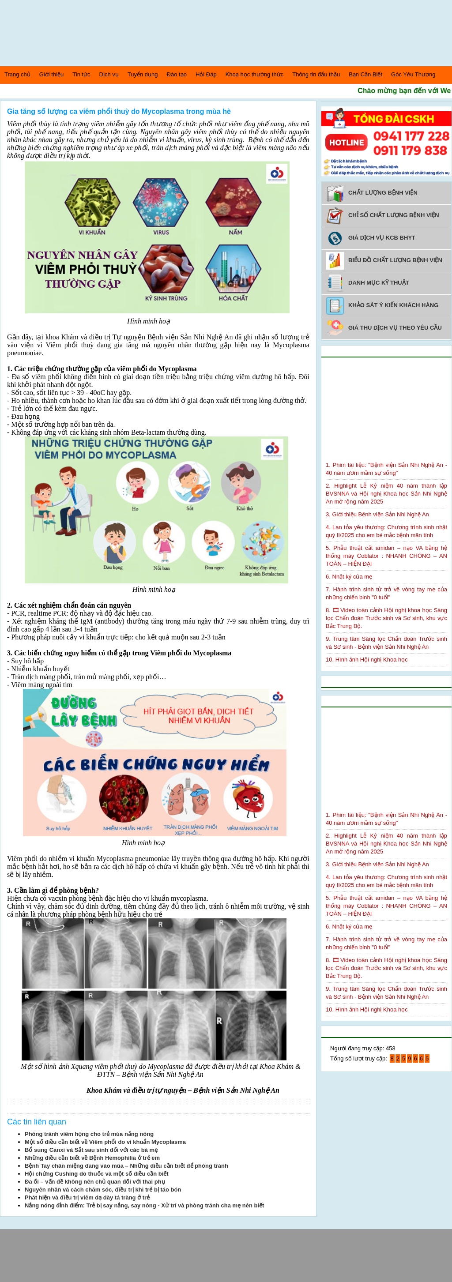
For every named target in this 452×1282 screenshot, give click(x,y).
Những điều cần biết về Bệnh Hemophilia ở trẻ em (92, 1157)
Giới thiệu (51, 74)
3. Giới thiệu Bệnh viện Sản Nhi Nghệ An (377, 514)
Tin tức (81, 74)
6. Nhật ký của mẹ (349, 576)
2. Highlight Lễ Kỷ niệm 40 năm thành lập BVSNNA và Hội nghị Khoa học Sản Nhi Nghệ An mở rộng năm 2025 (386, 493)
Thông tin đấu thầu (316, 74)
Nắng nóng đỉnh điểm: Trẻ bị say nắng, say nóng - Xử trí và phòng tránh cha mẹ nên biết (144, 1205)
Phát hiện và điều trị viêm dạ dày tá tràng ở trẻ (87, 1197)
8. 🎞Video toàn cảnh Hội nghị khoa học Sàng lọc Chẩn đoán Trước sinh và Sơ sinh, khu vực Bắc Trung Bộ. (386, 618)
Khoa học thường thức (255, 74)
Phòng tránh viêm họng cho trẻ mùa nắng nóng (89, 1134)
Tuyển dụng (143, 74)
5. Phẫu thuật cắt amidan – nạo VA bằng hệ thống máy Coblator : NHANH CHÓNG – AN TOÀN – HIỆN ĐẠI (386, 556)
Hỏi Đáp (206, 74)
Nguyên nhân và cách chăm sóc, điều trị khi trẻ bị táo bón (103, 1189)
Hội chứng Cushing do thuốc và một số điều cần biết (97, 1173)
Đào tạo (177, 74)
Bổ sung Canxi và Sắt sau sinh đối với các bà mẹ (91, 1150)
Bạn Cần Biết (365, 74)
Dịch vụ (109, 74)
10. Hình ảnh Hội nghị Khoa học (367, 659)
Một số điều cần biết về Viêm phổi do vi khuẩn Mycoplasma (105, 1142)
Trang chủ (17, 74)
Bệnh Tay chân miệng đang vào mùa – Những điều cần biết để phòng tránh (126, 1165)
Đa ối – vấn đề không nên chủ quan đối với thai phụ (95, 1181)
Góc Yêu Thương (413, 74)
